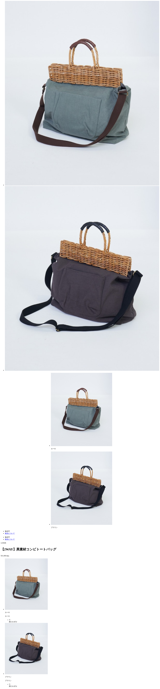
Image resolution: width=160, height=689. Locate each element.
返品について (10, 533)
